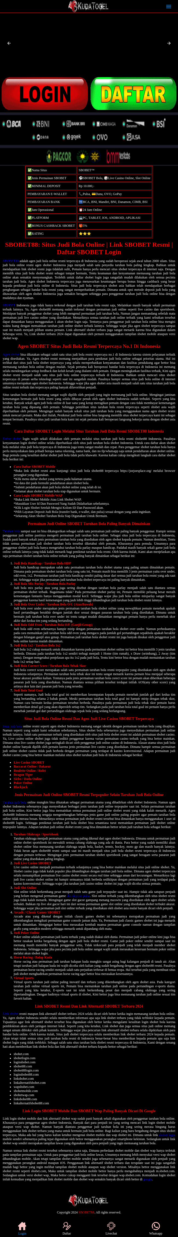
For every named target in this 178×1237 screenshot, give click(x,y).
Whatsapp (155, 1228)
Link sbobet (10, 1014)
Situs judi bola (12, 726)
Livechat (111, 1228)
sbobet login (167, 1135)
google (147, 1179)
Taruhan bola (11, 531)
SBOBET (9, 305)
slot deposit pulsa (78, 896)
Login (22, 1228)
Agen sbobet (11, 354)
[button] (9, 43)
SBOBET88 (11, 261)
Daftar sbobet (12, 439)
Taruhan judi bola (14, 802)
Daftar (67, 1228)
